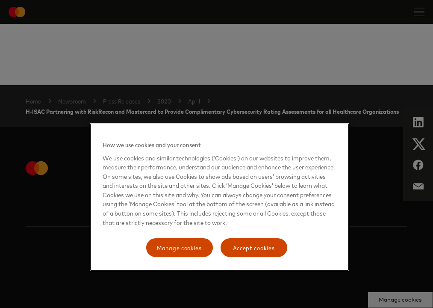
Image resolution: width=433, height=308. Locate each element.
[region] (220, 197)
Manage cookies (179, 247)
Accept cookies (254, 247)
